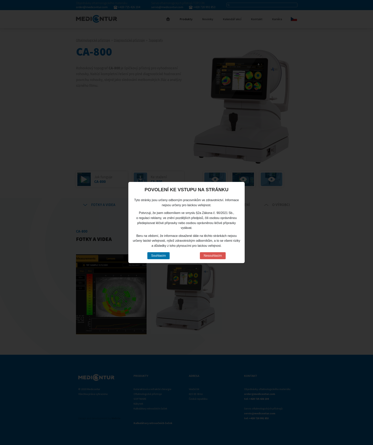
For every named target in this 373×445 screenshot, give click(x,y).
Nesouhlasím (213, 255)
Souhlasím (158, 255)
